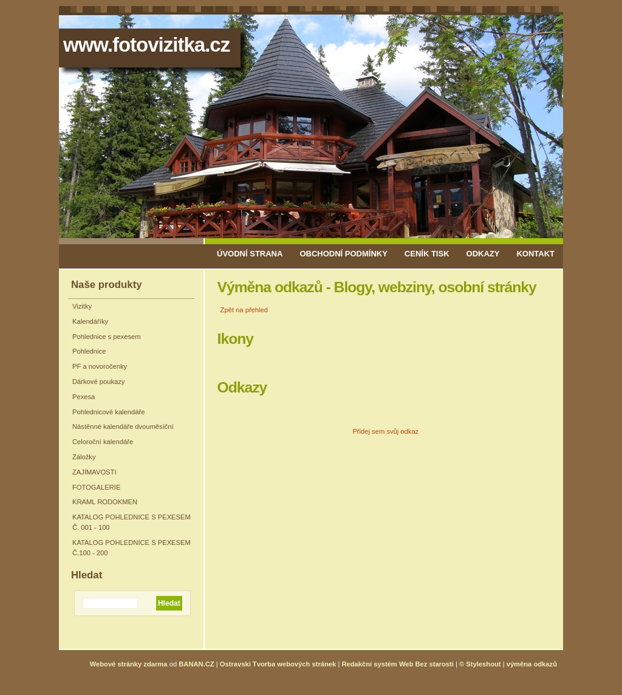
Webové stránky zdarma (129, 664)
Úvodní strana (249, 253)
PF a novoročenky (99, 366)
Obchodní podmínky (343, 253)
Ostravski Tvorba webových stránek (278, 664)
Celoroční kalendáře (102, 441)
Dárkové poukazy (98, 381)
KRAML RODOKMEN (104, 501)
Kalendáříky (90, 321)
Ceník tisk (427, 253)
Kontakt (535, 253)
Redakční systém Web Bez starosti (397, 664)
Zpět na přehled (244, 309)
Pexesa (83, 396)
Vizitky (82, 306)
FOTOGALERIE (96, 487)
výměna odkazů (532, 664)
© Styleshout (480, 664)
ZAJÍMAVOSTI (94, 472)
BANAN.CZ (196, 664)
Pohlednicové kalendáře (108, 412)
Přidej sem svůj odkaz (385, 431)
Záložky (84, 456)
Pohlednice (89, 351)
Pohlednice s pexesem (106, 336)
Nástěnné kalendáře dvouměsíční (123, 426)
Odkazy (483, 253)
